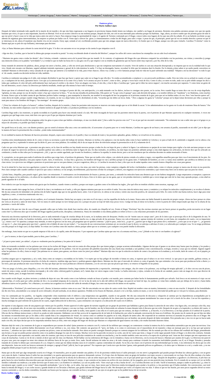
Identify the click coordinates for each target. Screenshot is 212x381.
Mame (74, 15)
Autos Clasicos (62, 15)
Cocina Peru (146, 15)
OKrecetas (134, 15)
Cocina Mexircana (162, 15)
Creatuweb (96, 15)
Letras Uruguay (47, 15)
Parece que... (178, 15)
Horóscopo (33, 15)
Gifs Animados (120, 15)
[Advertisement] (121, 7)
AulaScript (107, 15)
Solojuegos (84, 15)
